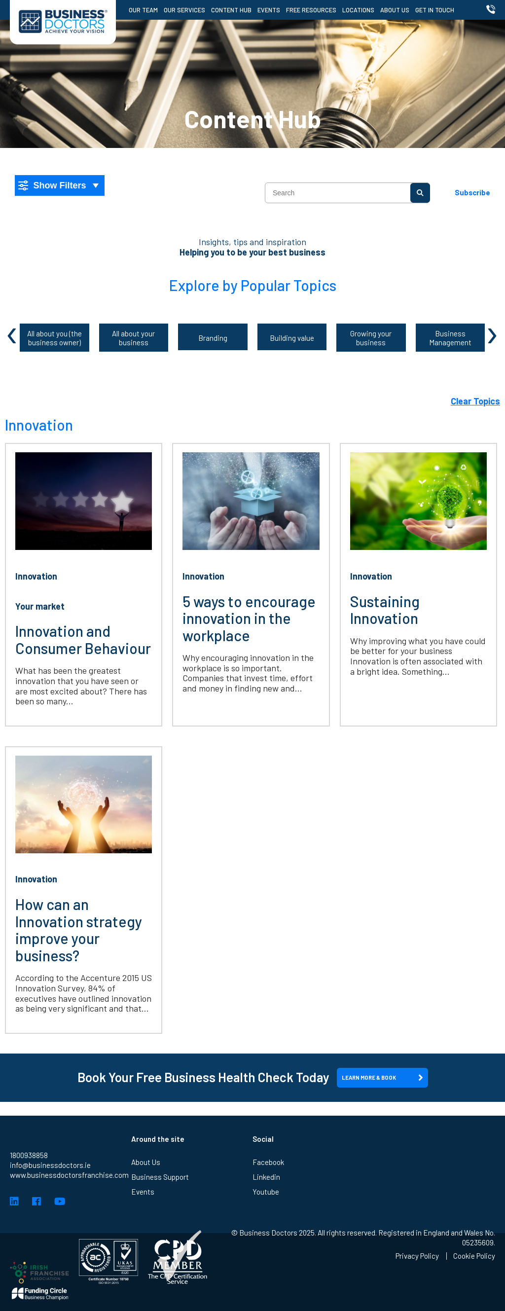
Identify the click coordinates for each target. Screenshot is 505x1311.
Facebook (268, 1192)
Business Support (160, 1206)
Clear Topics (475, 401)
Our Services (184, 10)
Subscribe (472, 192)
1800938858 (29, 1185)
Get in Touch (434, 10)
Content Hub (231, 10)
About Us (394, 10)
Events (268, 10)
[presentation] (12, 331)
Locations (358, 10)
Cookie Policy (474, 1256)
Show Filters (52, 185)
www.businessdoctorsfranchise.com (69, 1205)
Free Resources (311, 10)
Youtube (265, 1221)
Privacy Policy (417, 1256)
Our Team (143, 10)
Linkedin (266, 1206)
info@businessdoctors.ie (50, 1195)
